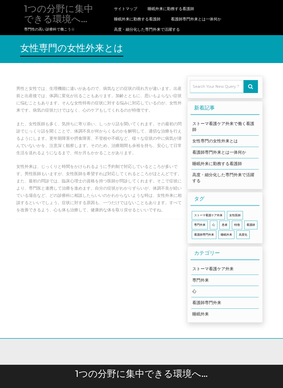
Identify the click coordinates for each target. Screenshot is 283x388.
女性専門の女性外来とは (215, 140)
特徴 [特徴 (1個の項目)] (237, 225)
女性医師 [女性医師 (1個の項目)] (235, 215)
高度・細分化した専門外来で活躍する (147, 29)
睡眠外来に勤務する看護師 (171, 8)
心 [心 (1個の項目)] (213, 225)
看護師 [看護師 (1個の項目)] (251, 225)
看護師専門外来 (206, 302)
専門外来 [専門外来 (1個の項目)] (199, 225)
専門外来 (200, 280)
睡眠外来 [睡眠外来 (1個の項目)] (226, 234)
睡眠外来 (200, 314)
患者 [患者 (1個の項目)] (224, 225)
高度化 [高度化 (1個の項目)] (243, 234)
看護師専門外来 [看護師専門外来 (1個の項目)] (204, 234)
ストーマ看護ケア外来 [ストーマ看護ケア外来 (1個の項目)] (208, 215)
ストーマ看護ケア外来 (213, 268)
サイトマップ (125, 8)
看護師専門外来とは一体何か (196, 19)
